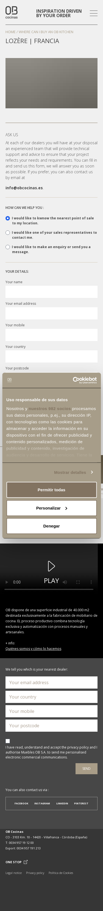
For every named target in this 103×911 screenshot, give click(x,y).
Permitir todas (51, 489)
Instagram (42, 803)
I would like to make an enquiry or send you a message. (48, 249)
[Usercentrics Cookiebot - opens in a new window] (73, 380)
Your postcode (17, 368)
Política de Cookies (61, 873)
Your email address (20, 303)
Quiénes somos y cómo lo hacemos (33, 648)
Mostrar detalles (70, 472)
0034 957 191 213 (29, 848)
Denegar (51, 526)
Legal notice (13, 873)
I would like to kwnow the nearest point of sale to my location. (49, 220)
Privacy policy (35, 873)
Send (86, 768)
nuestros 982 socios (50, 408)
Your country (15, 346)
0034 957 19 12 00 (21, 843)
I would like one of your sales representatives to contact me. (51, 235)
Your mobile (15, 325)
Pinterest (81, 803)
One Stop (16, 862)
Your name (14, 282)
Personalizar (51, 507)
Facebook (21, 803)
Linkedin (62, 803)
